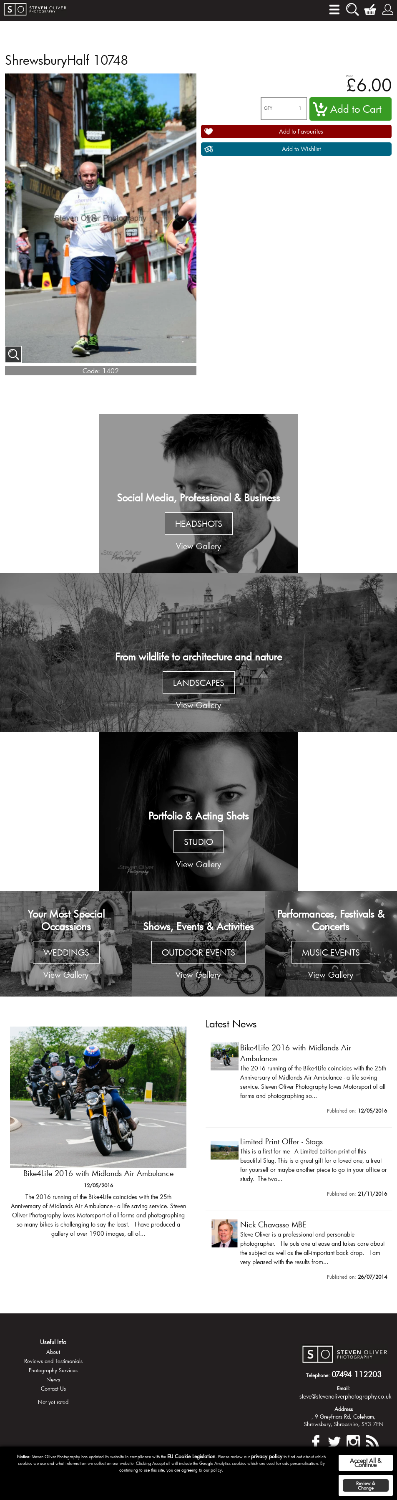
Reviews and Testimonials (53, 1361)
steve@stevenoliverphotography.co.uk (345, 1396)
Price (349, 75)
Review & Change (365, 1485)
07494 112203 (357, 1374)
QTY (268, 108)
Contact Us (53, 1388)
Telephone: (318, 1375)
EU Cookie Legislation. (192, 1456)
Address (343, 1409)
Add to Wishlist (301, 149)
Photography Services (53, 1370)
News (53, 1379)
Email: (343, 1388)
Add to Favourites (301, 131)
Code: (91, 370)
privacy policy (266, 1456)
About (53, 1351)
